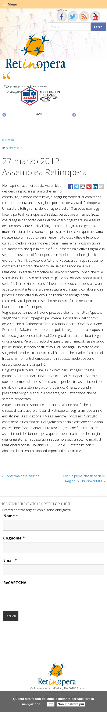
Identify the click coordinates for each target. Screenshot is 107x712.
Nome (10, 516)
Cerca (98, 27)
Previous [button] (4, 115)
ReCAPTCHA (14, 582)
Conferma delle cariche (20, 476)
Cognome (14, 538)
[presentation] (35, 595)
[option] (39, 102)
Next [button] (74, 115)
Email (10, 560)
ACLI (39, 114)
